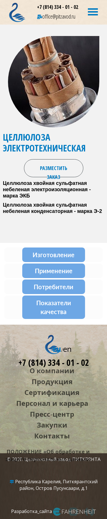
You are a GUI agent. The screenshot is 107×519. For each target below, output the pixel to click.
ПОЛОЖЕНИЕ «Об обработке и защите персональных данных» (48, 455)
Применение (53, 270)
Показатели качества (53, 307)
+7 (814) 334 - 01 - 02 (57, 7)
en (67, 349)
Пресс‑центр (52, 414)
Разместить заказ (53, 171)
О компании (52, 370)
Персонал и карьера (52, 403)
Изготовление (53, 254)
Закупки (52, 425)
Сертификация (52, 392)
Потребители (53, 286)
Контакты (52, 435)
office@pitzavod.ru (56, 16)
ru (57, 349)
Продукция (52, 381)
